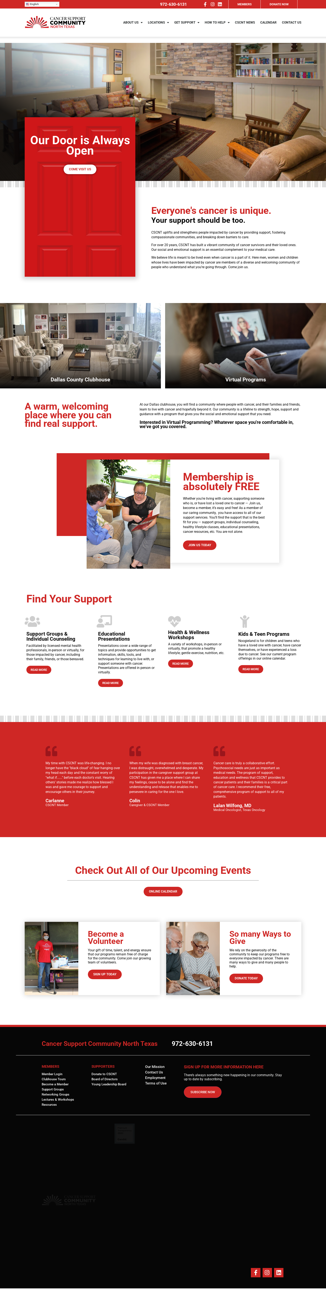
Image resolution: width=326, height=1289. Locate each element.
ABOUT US (133, 26)
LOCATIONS (158, 26)
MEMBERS (244, 4)
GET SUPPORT (186, 26)
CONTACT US (291, 26)
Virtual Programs (93, 380)
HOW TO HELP (217, 26)
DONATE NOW (279, 4)
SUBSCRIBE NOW (202, 1092)
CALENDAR (268, 26)
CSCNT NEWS (245, 26)
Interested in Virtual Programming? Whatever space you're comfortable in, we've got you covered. (216, 424)
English (32, 4)
